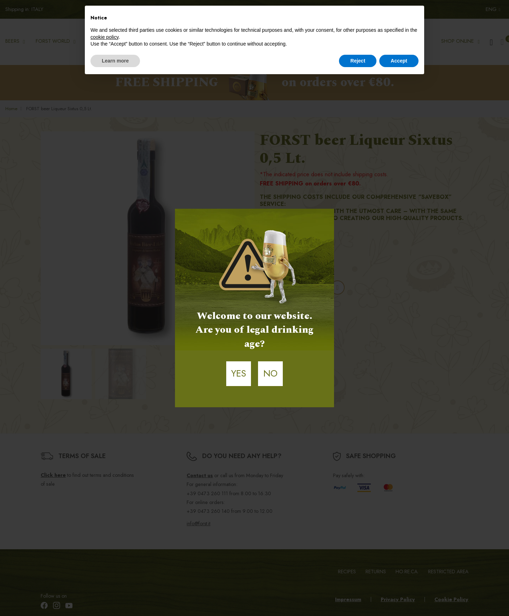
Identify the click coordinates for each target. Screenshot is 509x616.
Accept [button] (399, 61)
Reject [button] (357, 61)
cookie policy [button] (104, 37)
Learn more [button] (115, 61)
